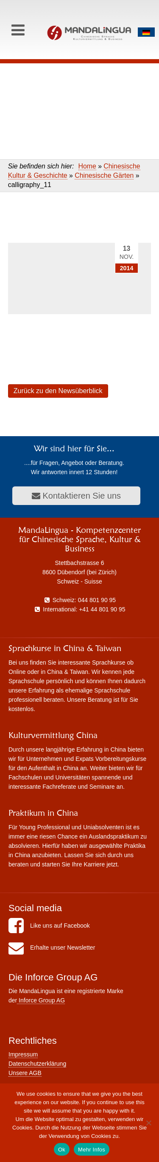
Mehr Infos (91, 1149)
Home (87, 166)
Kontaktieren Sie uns (76, 495)
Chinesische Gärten (104, 175)
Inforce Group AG (41, 1000)
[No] (148, 1123)
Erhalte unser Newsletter (51, 947)
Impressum (23, 1054)
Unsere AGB (25, 1073)
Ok (61, 1149)
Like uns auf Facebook (49, 925)
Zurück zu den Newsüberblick (58, 390)
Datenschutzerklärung (37, 1063)
